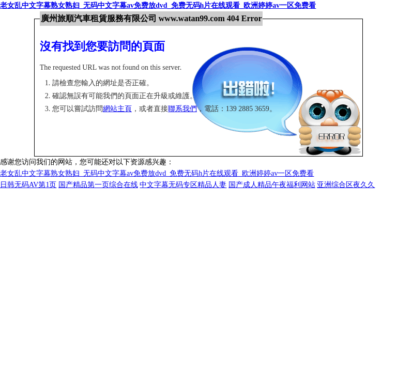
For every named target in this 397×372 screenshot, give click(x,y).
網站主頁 (117, 109)
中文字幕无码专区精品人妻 (183, 185)
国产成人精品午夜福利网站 (271, 185)
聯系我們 (182, 109)
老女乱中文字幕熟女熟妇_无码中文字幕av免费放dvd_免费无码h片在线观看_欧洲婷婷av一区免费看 (158, 5)
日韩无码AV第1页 (28, 185)
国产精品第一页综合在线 (98, 185)
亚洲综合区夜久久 (346, 185)
